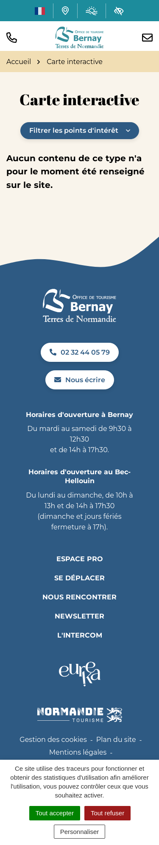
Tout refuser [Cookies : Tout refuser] (107, 813)
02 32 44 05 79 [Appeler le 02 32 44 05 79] (80, 352)
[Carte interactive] (65, 10)
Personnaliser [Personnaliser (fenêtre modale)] (79, 831)
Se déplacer (79, 578)
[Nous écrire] (147, 37)
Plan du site (116, 740)
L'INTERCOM (79, 635)
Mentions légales (78, 752)
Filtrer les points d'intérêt (79, 130)
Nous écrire (79, 380)
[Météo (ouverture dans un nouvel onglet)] (92, 11)
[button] (11, 37)
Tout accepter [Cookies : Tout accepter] (55, 813)
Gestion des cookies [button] (53, 740)
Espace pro (79, 559)
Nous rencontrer (79, 597)
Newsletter (79, 616)
